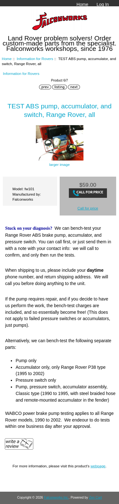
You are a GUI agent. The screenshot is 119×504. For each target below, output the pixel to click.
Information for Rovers (35, 59)
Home (82, 4)
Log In (102, 4)
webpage (97, 466)
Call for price (87, 208)
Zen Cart (95, 497)
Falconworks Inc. (56, 497)
